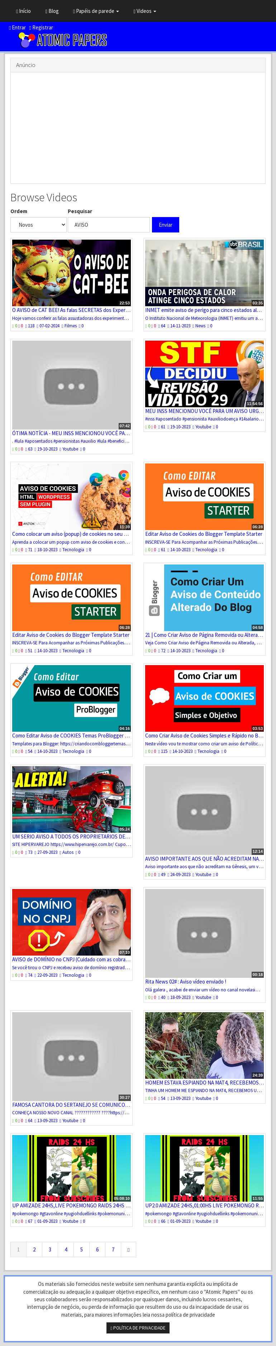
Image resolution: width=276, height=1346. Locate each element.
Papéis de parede (96, 11)
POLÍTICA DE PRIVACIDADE (138, 1328)
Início (23, 11)
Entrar (17, 27)
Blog (51, 11)
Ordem (18, 211)
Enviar (165, 224)
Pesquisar (80, 211)
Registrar (41, 27)
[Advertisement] (138, 128)
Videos (144, 11)
